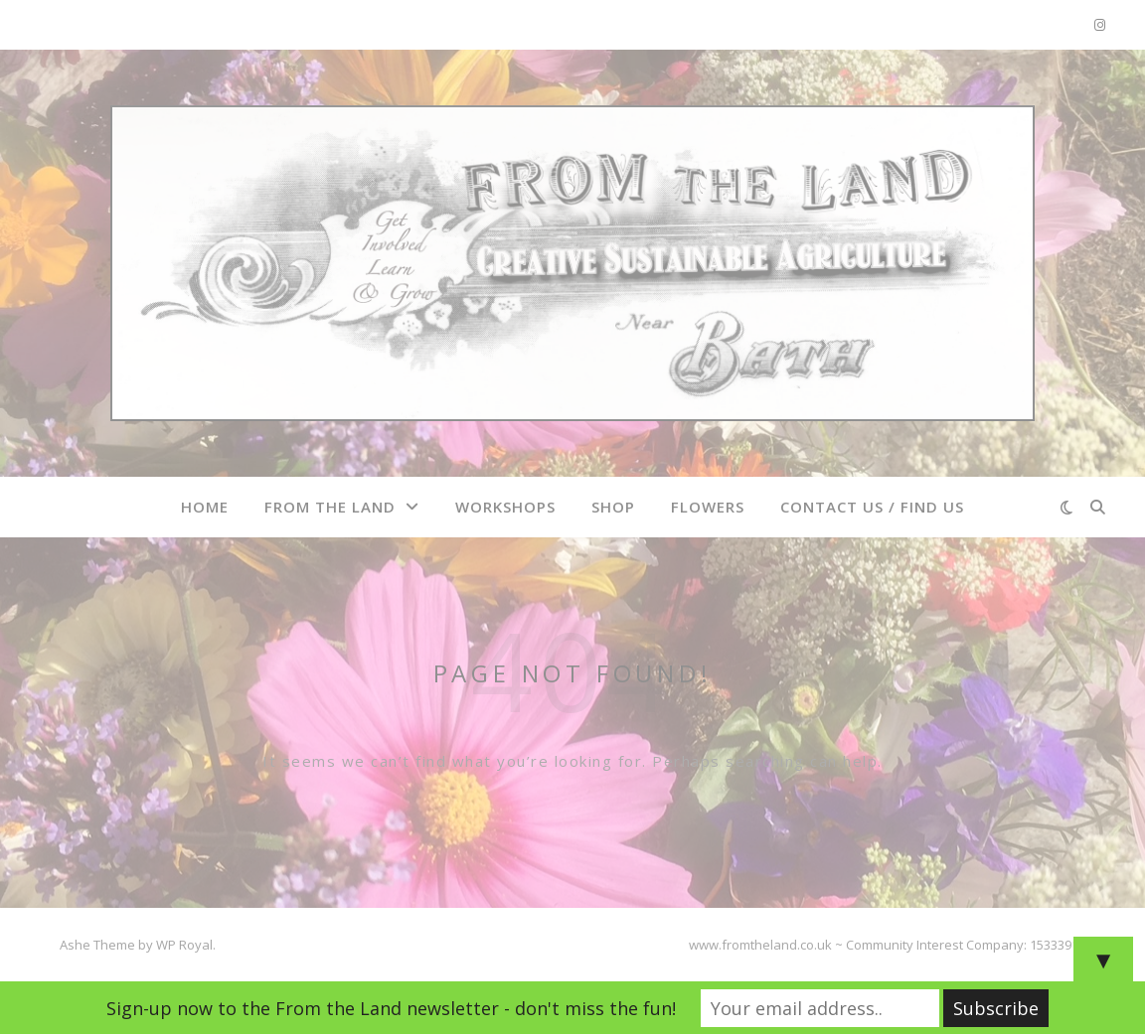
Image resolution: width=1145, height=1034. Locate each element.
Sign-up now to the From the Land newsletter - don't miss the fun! (391, 1008)
